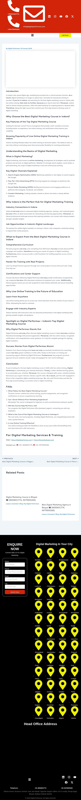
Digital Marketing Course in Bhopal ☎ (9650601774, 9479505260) (21, 498)
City (6, 583)
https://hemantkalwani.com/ (44, 440)
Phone (7, 569)
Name (7, 561)
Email (7, 576)
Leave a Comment (12, 504)
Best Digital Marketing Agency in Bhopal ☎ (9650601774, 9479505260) (56, 507)
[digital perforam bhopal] (40, 749)
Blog (21, 504)
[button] (32, 35)
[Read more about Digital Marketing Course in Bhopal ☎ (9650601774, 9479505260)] (22, 485)
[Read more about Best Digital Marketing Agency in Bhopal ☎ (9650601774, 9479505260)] (58, 489)
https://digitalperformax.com (21, 440)
